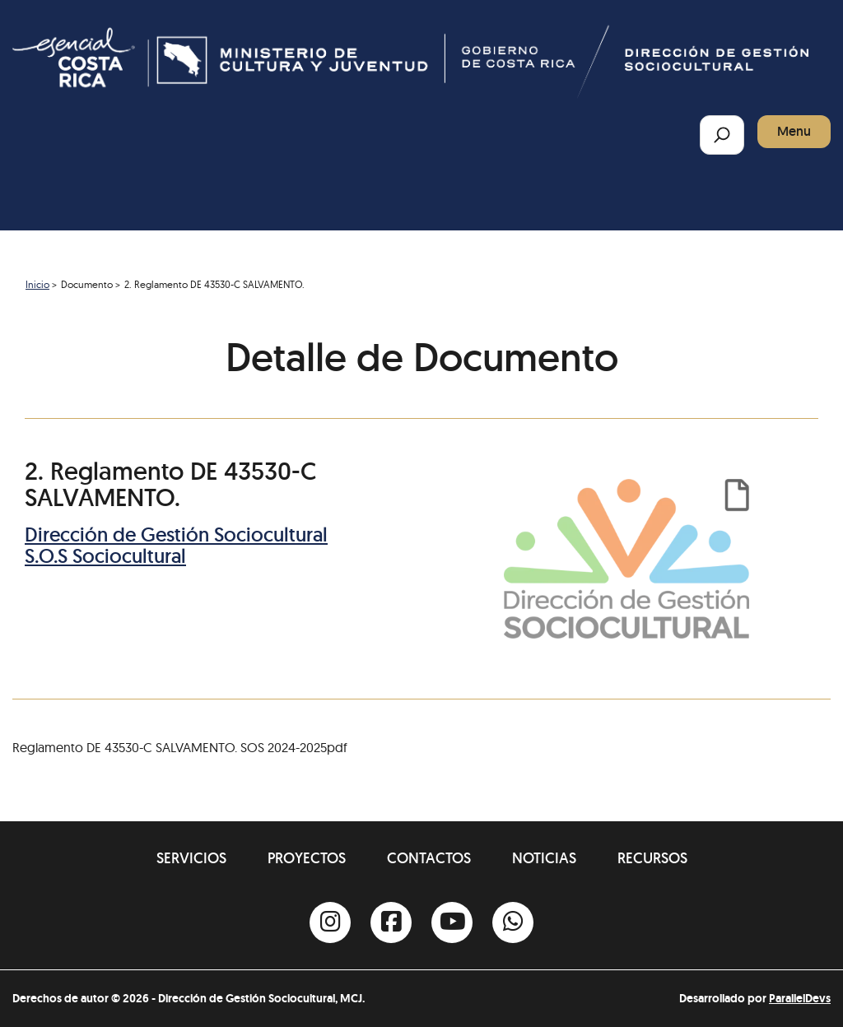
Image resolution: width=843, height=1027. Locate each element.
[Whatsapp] (512, 922)
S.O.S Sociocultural (105, 556)
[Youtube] (452, 922)
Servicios (191, 857)
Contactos (429, 857)
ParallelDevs (800, 998)
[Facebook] (391, 922)
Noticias (544, 857)
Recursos (652, 857)
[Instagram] (330, 922)
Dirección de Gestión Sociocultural (176, 534)
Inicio (37, 284)
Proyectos (307, 857)
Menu (794, 131)
